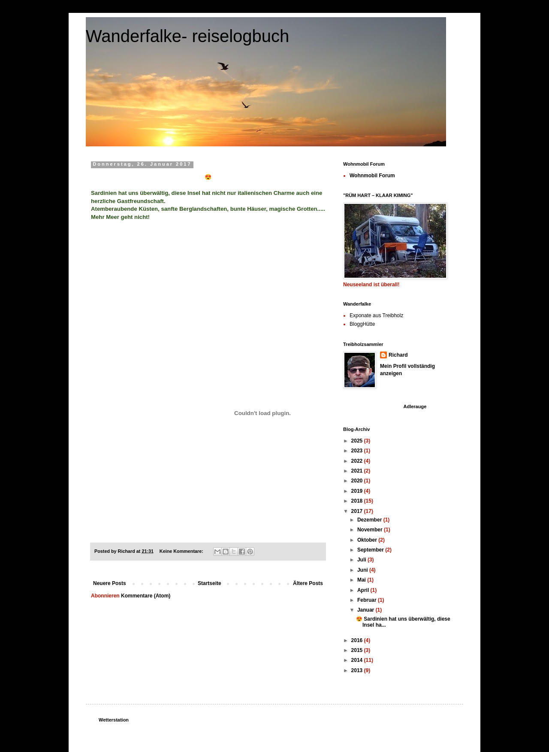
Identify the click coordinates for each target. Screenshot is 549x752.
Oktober (367, 540)
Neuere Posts (109, 583)
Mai (362, 580)
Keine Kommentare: (182, 551)
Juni (363, 570)
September (371, 550)
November (370, 530)
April (364, 590)
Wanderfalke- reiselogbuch (187, 36)
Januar (366, 610)
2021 (357, 471)
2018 (357, 501)
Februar (367, 600)
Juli (362, 560)
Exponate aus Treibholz (376, 315)
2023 (357, 451)
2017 (357, 511)
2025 (357, 441)
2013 (357, 670)
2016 (357, 640)
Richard (398, 355)
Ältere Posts (308, 583)
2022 (357, 461)
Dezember (370, 520)
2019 (357, 491)
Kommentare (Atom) (145, 596)
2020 (357, 481)
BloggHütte (362, 324)
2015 (357, 650)
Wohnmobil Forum (372, 176)
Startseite (209, 583)
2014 (357, 660)
